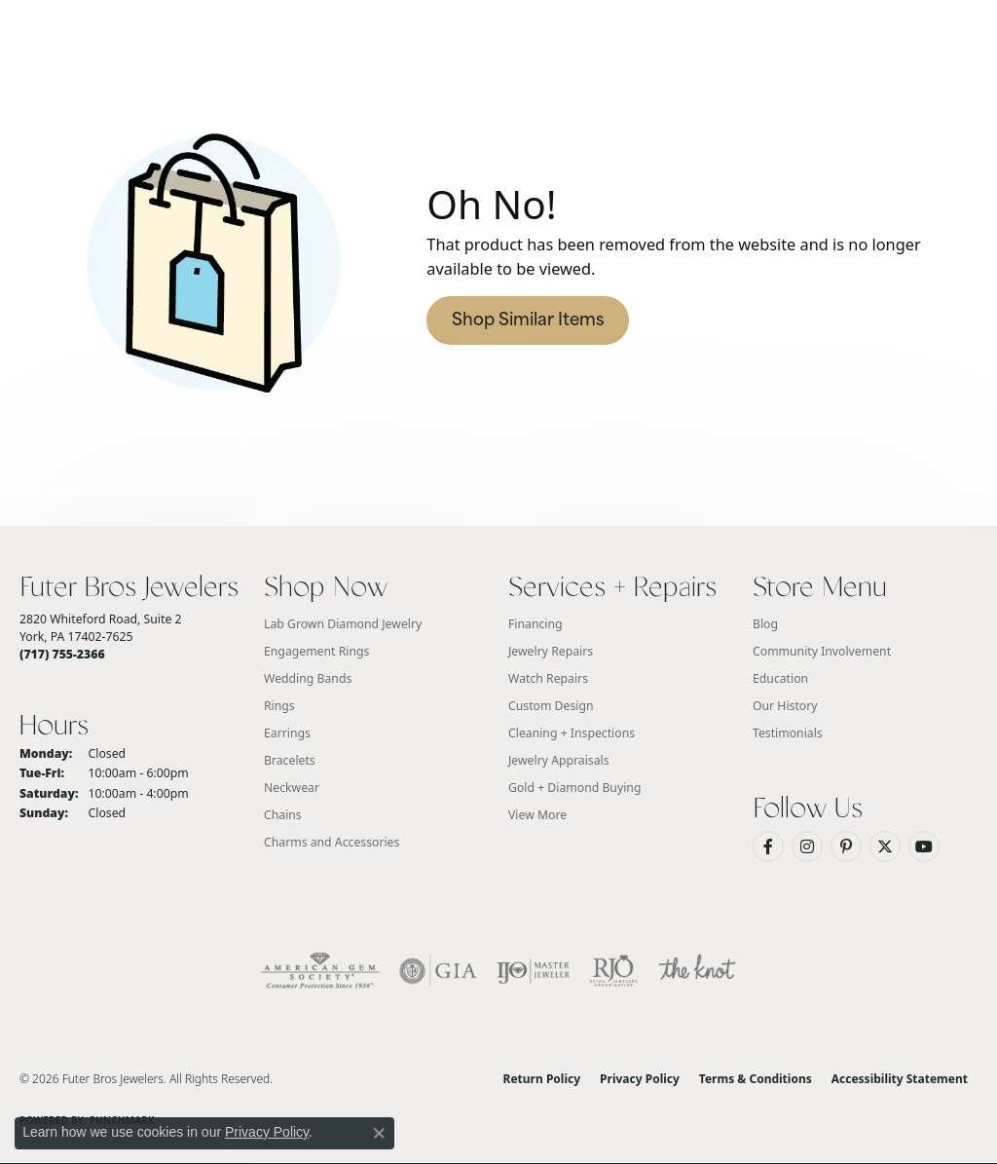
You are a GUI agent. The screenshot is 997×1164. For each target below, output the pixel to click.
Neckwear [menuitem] (291, 787)
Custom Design (551, 705)
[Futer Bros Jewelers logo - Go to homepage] (498, 103)
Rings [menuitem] (279, 705)
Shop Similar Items (528, 321)
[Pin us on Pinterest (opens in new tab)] (846, 846)
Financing (535, 624)
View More (537, 815)
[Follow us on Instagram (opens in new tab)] (807, 846)
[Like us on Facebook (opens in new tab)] (768, 846)
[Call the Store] (62, 654)
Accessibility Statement (899, 1078)
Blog (765, 624)
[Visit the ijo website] (533, 971)
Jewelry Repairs (550, 651)
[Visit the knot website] (697, 971)
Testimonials (788, 733)
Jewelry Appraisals (558, 760)
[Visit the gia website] (438, 971)
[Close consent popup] (379, 1133)
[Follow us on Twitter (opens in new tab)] (885, 846)
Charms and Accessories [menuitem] (331, 842)
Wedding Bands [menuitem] (307, 678)
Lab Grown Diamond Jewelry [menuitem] (343, 624)
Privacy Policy (640, 1078)
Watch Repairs (548, 678)
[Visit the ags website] (320, 971)
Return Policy (542, 1078)
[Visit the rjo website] (613, 971)
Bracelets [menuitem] (289, 760)
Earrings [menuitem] (287, 733)
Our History (785, 705)
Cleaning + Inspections (571, 733)
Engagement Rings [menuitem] (316, 651)
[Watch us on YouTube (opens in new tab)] (924, 846)
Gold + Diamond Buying (574, 787)
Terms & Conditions (755, 1078)
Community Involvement (822, 651)
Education (780, 678)
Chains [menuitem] (283, 815)
